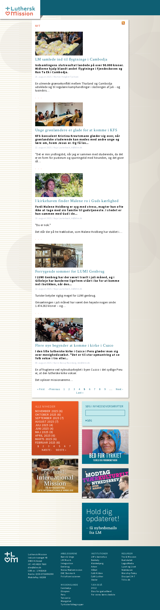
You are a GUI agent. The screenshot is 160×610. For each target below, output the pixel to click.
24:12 (94, 588)
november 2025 (46, 411)
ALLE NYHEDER (45, 406)
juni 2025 (42, 428)
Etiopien (65, 591)
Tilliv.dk (126, 579)
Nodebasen (127, 570)
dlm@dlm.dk (34, 567)
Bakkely (95, 560)
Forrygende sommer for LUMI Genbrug (70, 271)
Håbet (94, 570)
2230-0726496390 (45, 574)
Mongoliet (66, 601)
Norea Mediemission (71, 570)
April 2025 (43, 435)
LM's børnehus (99, 556)
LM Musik (66, 560)
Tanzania (65, 597)
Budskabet (127, 560)
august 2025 (44, 421)
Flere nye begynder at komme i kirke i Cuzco (74, 345)
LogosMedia (128, 563)
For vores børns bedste (103, 594)
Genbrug (65, 566)
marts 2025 (43, 439)
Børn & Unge (67, 556)
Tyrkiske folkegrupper (72, 604)
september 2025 (47, 418)
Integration (67, 563)
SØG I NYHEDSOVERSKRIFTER (104, 406)
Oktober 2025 (45, 414)
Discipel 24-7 (128, 576)
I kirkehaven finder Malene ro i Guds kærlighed (77, 201)
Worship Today (129, 573)
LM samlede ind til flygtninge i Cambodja (71, 59)
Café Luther (97, 576)
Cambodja (66, 588)
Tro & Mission (129, 556)
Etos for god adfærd (101, 591)
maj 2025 (42, 432)
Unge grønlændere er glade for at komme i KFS (76, 130)
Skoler (94, 579)
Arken (94, 566)
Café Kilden (97, 573)
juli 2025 (42, 425)
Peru (63, 594)
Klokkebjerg (97, 563)
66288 (43, 577)
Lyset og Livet (129, 566)
